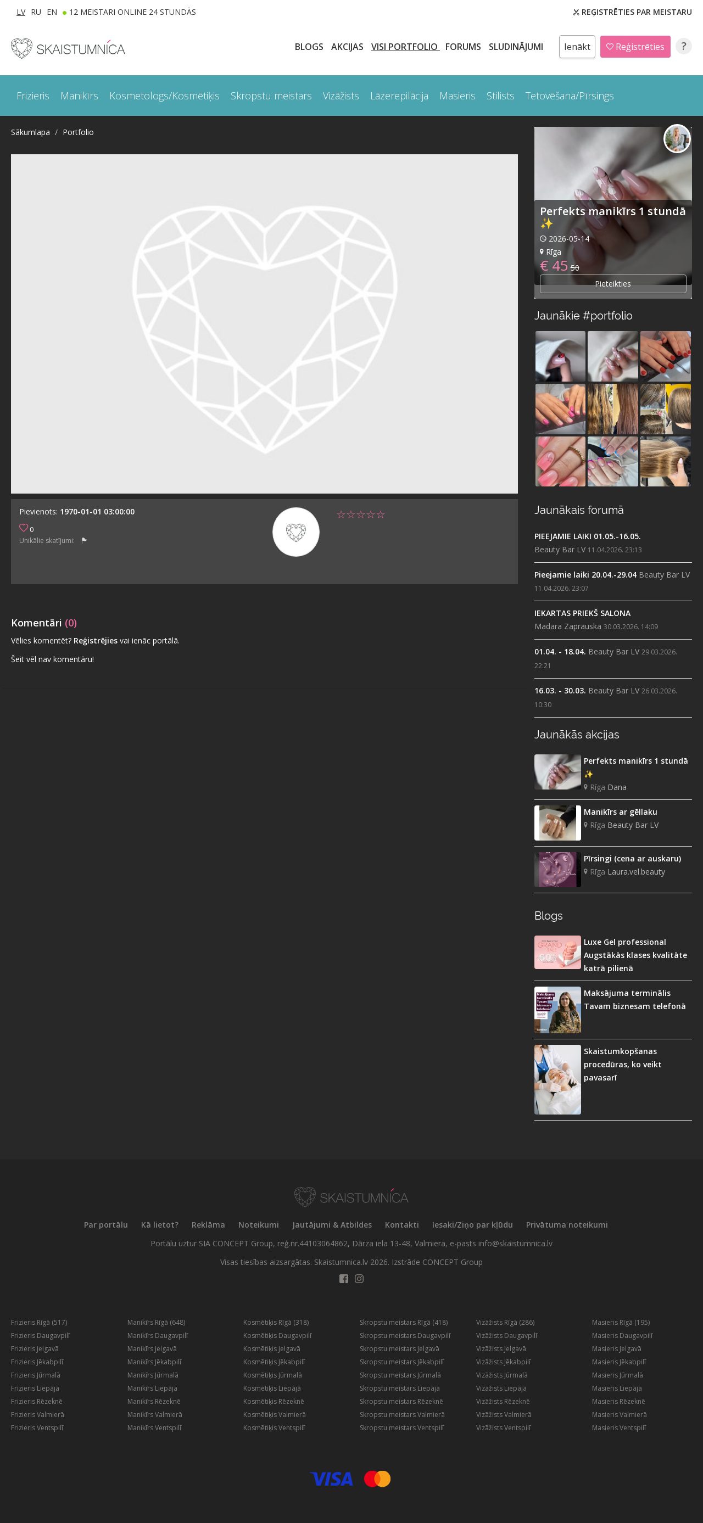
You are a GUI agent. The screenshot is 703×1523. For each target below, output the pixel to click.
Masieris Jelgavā (616, 1348)
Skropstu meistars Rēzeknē (401, 1401)
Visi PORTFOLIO (405, 47)
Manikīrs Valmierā (154, 1414)
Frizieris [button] (32, 95)
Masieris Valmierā (619, 1414)
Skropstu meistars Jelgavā (399, 1348)
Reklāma (208, 1224)
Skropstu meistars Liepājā (400, 1388)
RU (36, 12)
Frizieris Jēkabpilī (37, 1362)
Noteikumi (258, 1224)
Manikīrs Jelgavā (152, 1348)
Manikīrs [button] (79, 95)
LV (20, 12)
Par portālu (106, 1224)
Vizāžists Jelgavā (501, 1348)
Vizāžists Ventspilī (503, 1427)
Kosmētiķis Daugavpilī (277, 1335)
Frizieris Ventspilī (37, 1427)
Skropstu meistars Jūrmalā (400, 1375)
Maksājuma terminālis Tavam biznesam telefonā (635, 999)
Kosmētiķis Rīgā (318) (276, 1322)
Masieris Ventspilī (619, 1427)
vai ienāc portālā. (150, 640)
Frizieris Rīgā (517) (39, 1322)
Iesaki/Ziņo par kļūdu (472, 1224)
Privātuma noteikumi (567, 1224)
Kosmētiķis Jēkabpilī (274, 1362)
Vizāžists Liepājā (501, 1388)
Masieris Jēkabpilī (619, 1362)
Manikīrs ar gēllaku (620, 812)
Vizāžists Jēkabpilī (503, 1362)
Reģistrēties (635, 47)
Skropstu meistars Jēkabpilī (402, 1362)
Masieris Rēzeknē (618, 1401)
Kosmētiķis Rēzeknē (273, 1401)
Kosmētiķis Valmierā (274, 1414)
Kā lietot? (159, 1224)
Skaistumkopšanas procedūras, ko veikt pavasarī (623, 1064)
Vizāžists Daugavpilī (506, 1335)
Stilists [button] (501, 95)
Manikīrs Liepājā (152, 1388)
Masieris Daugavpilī (622, 1335)
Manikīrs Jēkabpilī (154, 1362)
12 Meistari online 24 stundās (132, 12)
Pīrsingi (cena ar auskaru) (632, 858)
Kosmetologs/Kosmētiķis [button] (164, 95)
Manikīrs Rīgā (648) (156, 1322)
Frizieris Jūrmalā (35, 1375)
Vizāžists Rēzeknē (503, 1401)
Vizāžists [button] (341, 95)
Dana (617, 787)
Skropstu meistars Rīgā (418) (404, 1322)
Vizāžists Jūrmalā (502, 1375)
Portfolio (78, 132)
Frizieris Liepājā (35, 1388)
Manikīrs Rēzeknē (154, 1401)
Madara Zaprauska (567, 626)
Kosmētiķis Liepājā (272, 1388)
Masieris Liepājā (617, 1388)
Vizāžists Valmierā (504, 1414)
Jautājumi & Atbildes (332, 1224)
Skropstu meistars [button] (271, 95)
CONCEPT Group (452, 1262)
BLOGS (310, 47)
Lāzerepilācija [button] (399, 95)
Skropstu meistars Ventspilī (402, 1427)
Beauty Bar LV (559, 549)
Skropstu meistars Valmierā (402, 1414)
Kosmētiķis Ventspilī (274, 1427)
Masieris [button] (457, 95)
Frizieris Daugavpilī (40, 1335)
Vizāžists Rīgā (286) (505, 1322)
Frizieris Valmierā (37, 1414)
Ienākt (577, 47)
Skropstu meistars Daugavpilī (405, 1335)
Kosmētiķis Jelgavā (271, 1348)
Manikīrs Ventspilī (154, 1427)
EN (52, 12)
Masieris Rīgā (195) (621, 1322)
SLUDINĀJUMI (517, 47)
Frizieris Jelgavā (35, 1348)
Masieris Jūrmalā (617, 1375)
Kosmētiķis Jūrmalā (272, 1375)
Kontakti (402, 1224)
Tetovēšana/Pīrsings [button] (570, 95)
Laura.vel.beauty (636, 871)
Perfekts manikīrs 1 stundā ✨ (613, 217)
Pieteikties (613, 283)
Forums (464, 47)
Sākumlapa (30, 132)
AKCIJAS (348, 47)
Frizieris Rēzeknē (37, 1401)
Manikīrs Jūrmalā (152, 1375)
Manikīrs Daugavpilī (157, 1335)
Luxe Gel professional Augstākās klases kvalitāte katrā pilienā (635, 955)
